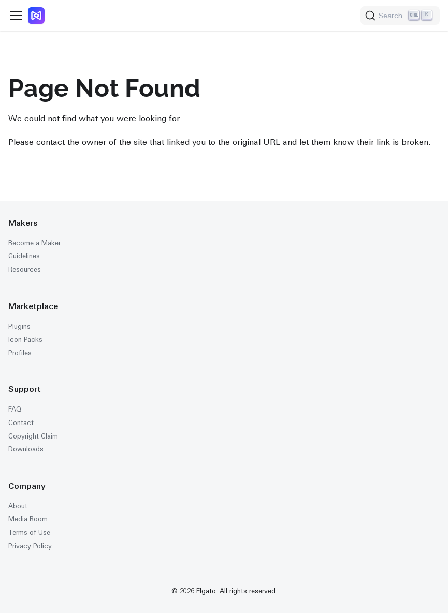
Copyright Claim (33, 436)
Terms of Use (29, 532)
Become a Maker (34, 243)
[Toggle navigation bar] (16, 15)
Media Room (28, 519)
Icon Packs (25, 339)
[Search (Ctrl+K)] (400, 15)
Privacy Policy (30, 546)
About (17, 506)
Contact (21, 423)
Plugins (19, 326)
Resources (24, 269)
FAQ (14, 409)
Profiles (20, 353)
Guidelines (24, 256)
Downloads (26, 449)
